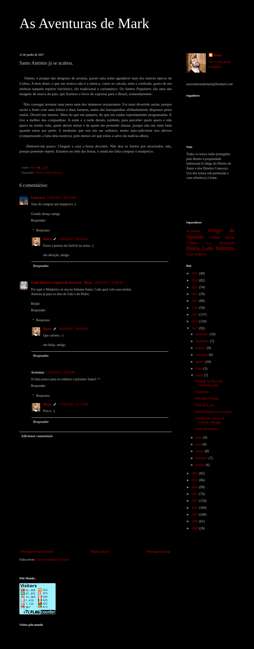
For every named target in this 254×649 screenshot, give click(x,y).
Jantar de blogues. (207, 429)
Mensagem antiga (159, 551)
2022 (195, 294)
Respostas (43, 230)
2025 (195, 273)
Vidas (190, 254)
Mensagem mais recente (37, 551)
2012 (195, 501)
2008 (195, 528)
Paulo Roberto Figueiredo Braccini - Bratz (61, 282)
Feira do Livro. (205, 405)
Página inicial (100, 551)
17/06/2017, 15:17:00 (73, 404)
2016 (195, 473)
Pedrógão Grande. (207, 398)
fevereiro (202, 458)
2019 (195, 314)
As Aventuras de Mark (84, 23)
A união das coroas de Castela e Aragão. (209, 420)
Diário (39, 172)
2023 (195, 287)
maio (199, 437)
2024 (195, 280)
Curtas (208, 243)
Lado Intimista (53, 172)
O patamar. (202, 392)
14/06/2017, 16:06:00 (73, 329)
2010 (195, 514)
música (200, 254)
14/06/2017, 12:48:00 (108, 282)
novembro (202, 341)
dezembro (202, 334)
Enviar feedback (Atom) (52, 559)
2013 (195, 494)
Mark (47, 239)
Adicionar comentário (37, 436)
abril (198, 444)
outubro (201, 348)
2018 (195, 321)
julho (199, 368)
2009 (195, 521)
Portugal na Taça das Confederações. (209, 383)
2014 (195, 487)
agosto (200, 362)
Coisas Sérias (222, 237)
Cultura (192, 242)
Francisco (38, 197)
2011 (195, 508)
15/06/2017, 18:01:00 (60, 372)
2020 (195, 308)
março (200, 451)
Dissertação (227, 243)
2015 (195, 480)
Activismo (193, 231)
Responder (38, 220)
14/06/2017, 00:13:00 (61, 197)
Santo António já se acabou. (213, 411)
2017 (195, 328)
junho (199, 375)
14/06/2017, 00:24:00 (73, 239)
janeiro (200, 465)
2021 (195, 301)
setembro (202, 355)
